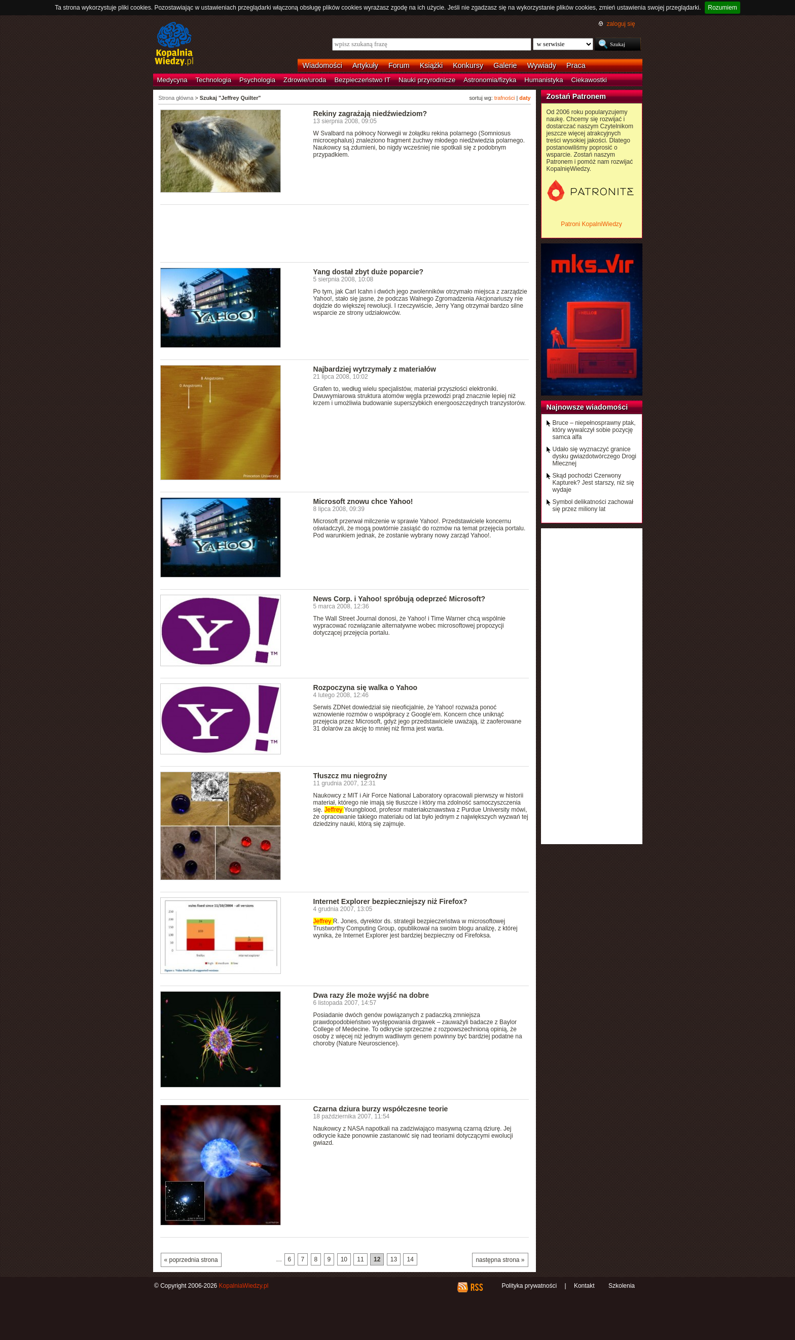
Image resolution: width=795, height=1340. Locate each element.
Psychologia (257, 80)
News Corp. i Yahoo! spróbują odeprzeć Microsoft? (399, 599)
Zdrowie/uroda (304, 80)
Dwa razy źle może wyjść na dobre (371, 995)
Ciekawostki (589, 80)
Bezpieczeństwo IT (362, 80)
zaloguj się (620, 23)
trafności (504, 98)
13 (393, 1259)
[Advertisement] (344, 233)
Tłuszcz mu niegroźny (350, 776)
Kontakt (584, 1285)
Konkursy (468, 65)
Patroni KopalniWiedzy (591, 224)
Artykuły (365, 65)
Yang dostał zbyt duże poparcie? (368, 272)
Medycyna (172, 80)
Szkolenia (621, 1285)
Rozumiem (722, 7)
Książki (431, 65)
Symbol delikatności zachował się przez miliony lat (593, 505)
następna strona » (500, 1259)
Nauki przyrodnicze (427, 80)
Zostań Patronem (576, 96)
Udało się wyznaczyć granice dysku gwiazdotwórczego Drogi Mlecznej (594, 456)
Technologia (213, 80)
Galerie (505, 65)
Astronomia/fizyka (489, 80)
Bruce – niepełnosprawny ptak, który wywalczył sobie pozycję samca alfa (594, 430)
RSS (476, 1287)
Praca (576, 65)
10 (344, 1259)
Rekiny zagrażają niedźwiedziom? (370, 114)
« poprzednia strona (191, 1259)
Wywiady (541, 65)
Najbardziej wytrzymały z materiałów (375, 369)
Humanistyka (543, 80)
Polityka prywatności (529, 1285)
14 (410, 1259)
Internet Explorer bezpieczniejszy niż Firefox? (390, 901)
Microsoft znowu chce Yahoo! (363, 501)
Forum (399, 65)
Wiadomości (322, 65)
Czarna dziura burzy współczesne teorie (380, 1109)
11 (360, 1259)
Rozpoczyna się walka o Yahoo (365, 687)
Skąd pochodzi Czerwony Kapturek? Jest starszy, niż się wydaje (593, 482)
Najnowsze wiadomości (587, 407)
